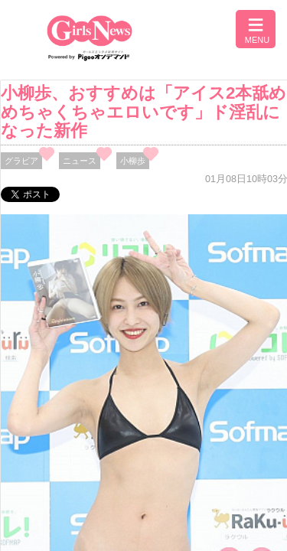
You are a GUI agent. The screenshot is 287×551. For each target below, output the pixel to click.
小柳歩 (132, 160)
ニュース (79, 160)
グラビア (21, 160)
